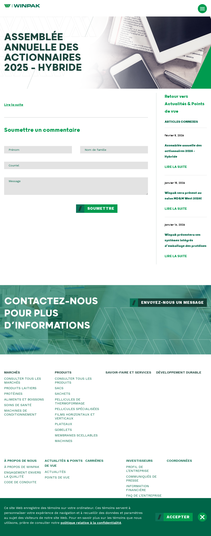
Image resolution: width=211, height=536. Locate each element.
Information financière (137, 488)
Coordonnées (179, 461)
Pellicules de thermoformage (70, 401)
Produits (63, 372)
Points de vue (57, 477)
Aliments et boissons (24, 399)
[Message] (76, 186)
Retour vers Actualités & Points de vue (184, 104)
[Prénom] (38, 149)
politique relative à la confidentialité (91, 523)
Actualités (55, 472)
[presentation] (35, 212)
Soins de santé (18, 405)
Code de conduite (20, 482)
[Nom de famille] (114, 149)
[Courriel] (76, 165)
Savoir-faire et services (128, 372)
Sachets (62, 394)
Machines (63, 441)
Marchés (12, 372)
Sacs (59, 388)
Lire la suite (13, 105)
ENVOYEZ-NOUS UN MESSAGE (172, 302)
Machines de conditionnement (20, 412)
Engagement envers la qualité (22, 474)
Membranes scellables (76, 435)
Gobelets (63, 430)
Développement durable (178, 372)
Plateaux (63, 424)
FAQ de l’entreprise (144, 495)
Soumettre (100, 208)
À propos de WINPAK (21, 467)
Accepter (178, 517)
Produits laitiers (20, 388)
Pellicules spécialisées (77, 409)
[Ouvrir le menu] (202, 8)
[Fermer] (202, 517)
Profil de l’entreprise (137, 469)
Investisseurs (139, 461)
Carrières (94, 461)
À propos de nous (20, 461)
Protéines (13, 394)
